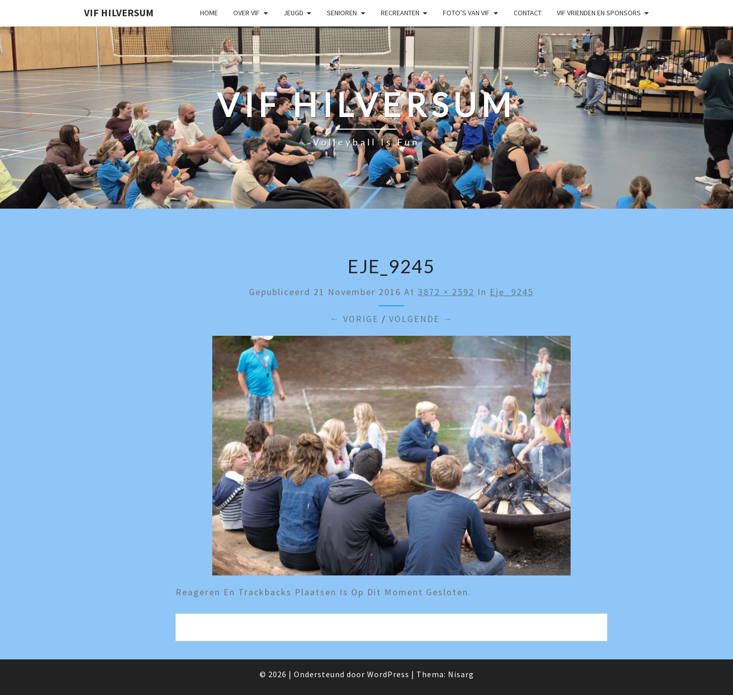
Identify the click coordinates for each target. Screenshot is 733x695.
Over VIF (246, 12)
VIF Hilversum (119, 12)
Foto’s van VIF (466, 12)
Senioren (342, 12)
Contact (528, 12)
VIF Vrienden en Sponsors (599, 12)
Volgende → (421, 319)
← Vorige (354, 319)
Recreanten (400, 12)
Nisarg (461, 674)
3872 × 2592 (446, 292)
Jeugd (293, 12)
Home (209, 12)
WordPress (388, 674)
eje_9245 (511, 292)
